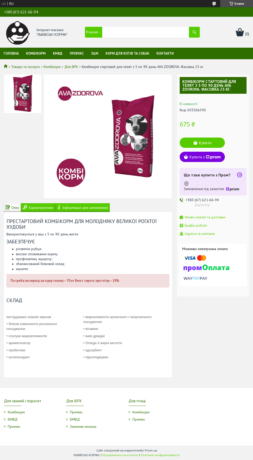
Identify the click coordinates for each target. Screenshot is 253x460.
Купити (205, 142)
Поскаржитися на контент (119, 455)
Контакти (165, 53)
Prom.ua (151, 450)
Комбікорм (36, 53)
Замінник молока (83, 426)
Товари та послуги (25, 66)
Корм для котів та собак (127, 53)
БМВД (57, 53)
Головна (11, 53)
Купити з (205, 156)
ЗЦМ (94, 53)
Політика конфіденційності (160, 455)
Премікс (77, 53)
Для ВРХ (71, 66)
